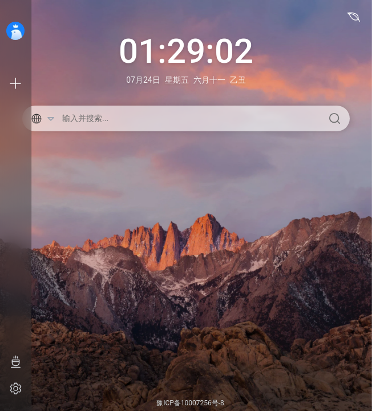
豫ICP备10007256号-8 (190, 403)
